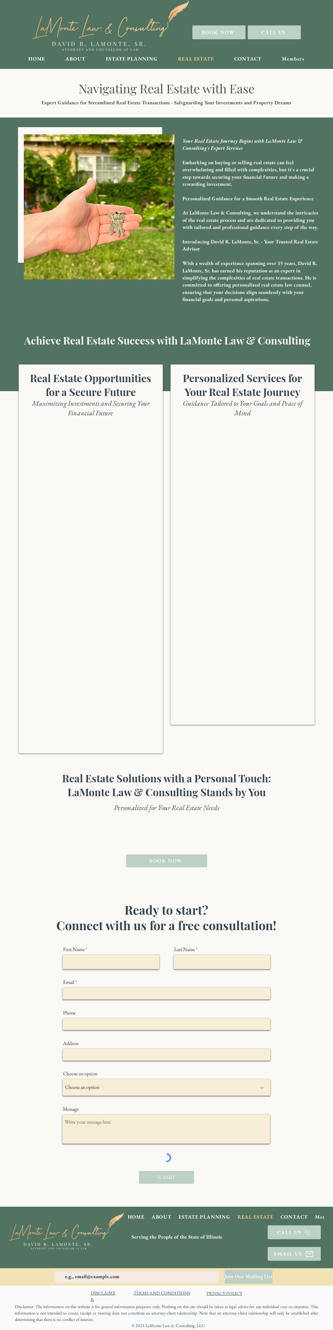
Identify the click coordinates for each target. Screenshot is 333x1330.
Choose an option (80, 1073)
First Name (74, 949)
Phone (69, 1012)
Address (71, 1043)
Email (68, 982)
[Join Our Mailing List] (249, 1277)
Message (71, 1109)
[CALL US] (274, 32)
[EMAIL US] (294, 1254)
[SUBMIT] (166, 1177)
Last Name (184, 949)
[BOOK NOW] (218, 32)
